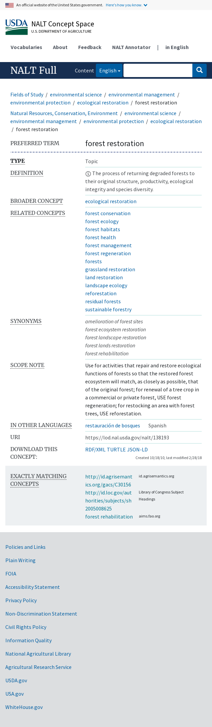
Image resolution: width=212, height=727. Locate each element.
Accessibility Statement (32, 587)
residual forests (103, 301)
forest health (100, 237)
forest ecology (101, 221)
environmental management (141, 94)
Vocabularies (26, 47)
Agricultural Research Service (38, 667)
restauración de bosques (112, 425)
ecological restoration (102, 102)
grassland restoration (110, 269)
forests (93, 261)
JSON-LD (137, 449)
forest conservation (107, 213)
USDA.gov (16, 680)
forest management (108, 245)
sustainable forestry (108, 309)
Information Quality (28, 640)
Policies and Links (25, 546)
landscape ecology (106, 285)
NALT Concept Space (62, 23)
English (106, 70)
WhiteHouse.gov (24, 707)
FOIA (10, 573)
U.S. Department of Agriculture (61, 31)
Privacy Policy (21, 600)
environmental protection (40, 102)
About (60, 47)
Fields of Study (26, 94)
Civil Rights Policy (25, 627)
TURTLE (116, 449)
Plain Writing (20, 560)
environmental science (76, 94)
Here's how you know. (124, 4)
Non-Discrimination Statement (41, 613)
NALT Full (33, 70)
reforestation (100, 293)
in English (177, 47)
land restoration (104, 277)
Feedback (90, 47)
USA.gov (14, 693)
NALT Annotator (131, 47)
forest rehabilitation (109, 516)
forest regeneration (108, 253)
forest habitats (102, 229)
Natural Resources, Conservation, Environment (64, 113)
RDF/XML (95, 449)
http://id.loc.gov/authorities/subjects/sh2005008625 (108, 500)
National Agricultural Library (38, 653)
